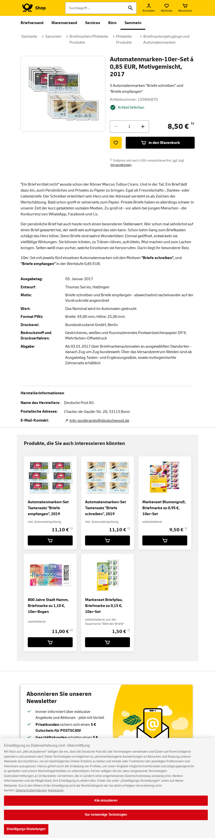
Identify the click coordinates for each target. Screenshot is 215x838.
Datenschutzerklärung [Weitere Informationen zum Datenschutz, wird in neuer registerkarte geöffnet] (31, 794)
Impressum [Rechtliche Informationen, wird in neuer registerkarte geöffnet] (55, 794)
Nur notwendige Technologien (106, 818)
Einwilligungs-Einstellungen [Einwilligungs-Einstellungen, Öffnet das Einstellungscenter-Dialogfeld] (26, 833)
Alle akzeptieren (105, 804)
